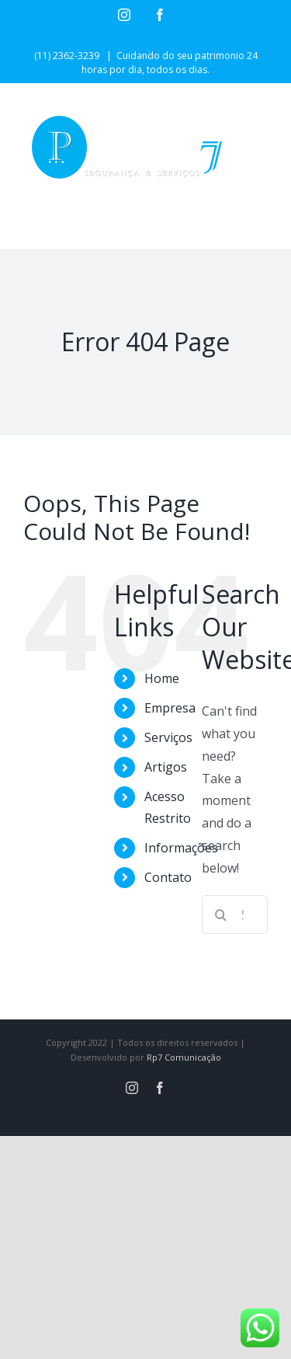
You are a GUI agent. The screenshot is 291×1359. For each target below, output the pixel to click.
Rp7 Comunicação (184, 1057)
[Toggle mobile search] (228, 224)
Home (161, 678)
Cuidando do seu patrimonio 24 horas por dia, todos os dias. (169, 62)
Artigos (165, 766)
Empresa (170, 707)
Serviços (168, 737)
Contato (168, 877)
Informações (181, 847)
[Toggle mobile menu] (259, 224)
